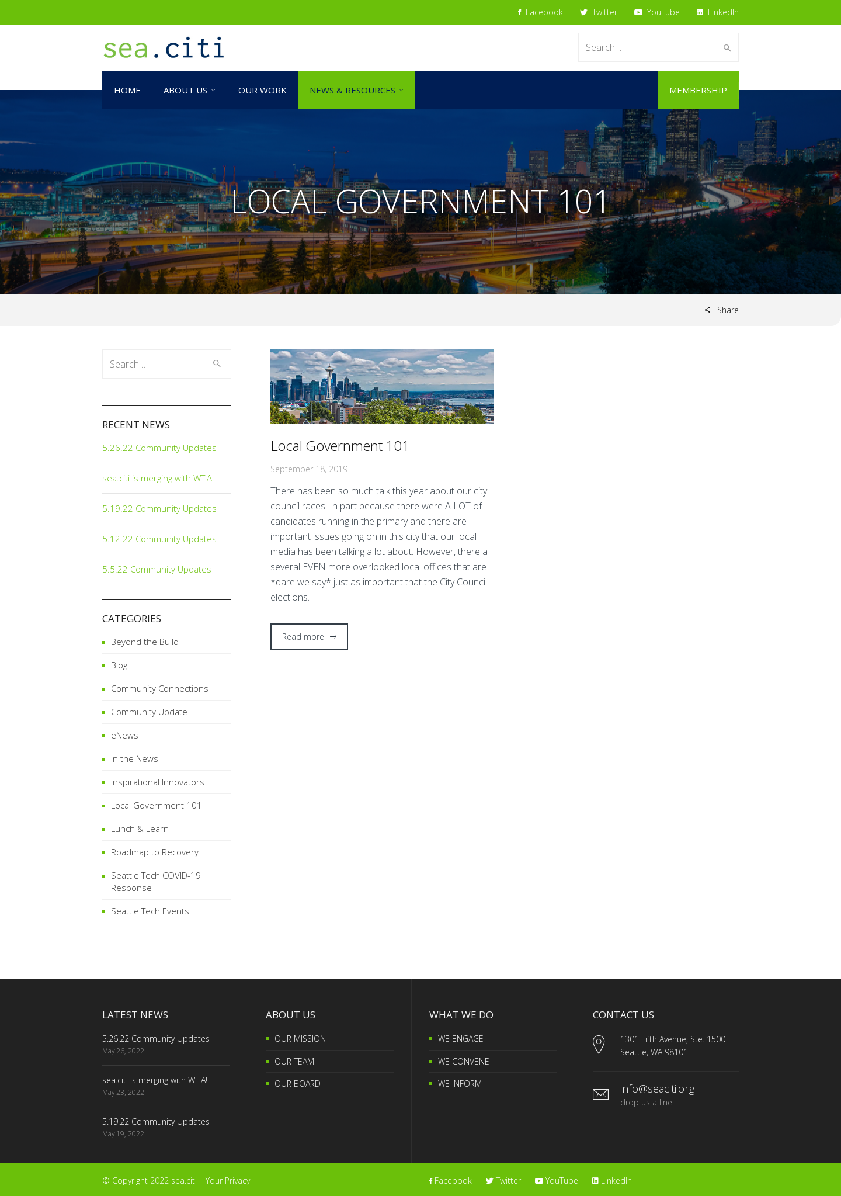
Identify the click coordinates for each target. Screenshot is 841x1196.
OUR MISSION (300, 1038)
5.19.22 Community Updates (159, 508)
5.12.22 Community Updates (159, 539)
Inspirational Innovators (157, 782)
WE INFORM (460, 1083)
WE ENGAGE (461, 1038)
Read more (303, 636)
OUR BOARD (297, 1083)
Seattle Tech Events (150, 911)
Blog (119, 665)
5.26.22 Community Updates (159, 447)
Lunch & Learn (140, 828)
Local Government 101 (340, 445)
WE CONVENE (463, 1061)
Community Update (149, 711)
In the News (134, 758)
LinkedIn (718, 12)
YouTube (657, 12)
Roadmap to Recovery (155, 852)
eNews (124, 735)
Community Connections (159, 688)
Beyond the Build (145, 641)
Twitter (598, 12)
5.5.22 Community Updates (156, 569)
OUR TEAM (294, 1061)
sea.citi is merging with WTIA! (158, 478)
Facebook (540, 12)
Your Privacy (228, 1180)
